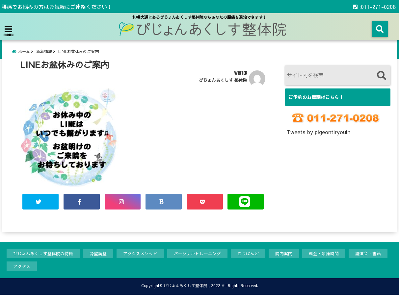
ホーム (24, 51)
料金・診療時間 (324, 254)
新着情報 (44, 51)
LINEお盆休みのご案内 (78, 51)
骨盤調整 (98, 254)
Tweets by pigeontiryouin (318, 132)
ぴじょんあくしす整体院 (185, 286)
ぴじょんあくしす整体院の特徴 (43, 254)
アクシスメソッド (140, 254)
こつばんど (248, 254)
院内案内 (283, 254)
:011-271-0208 (374, 6)
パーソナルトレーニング (197, 254)
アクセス (21, 267)
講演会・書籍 (368, 254)
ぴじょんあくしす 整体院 (223, 81)
